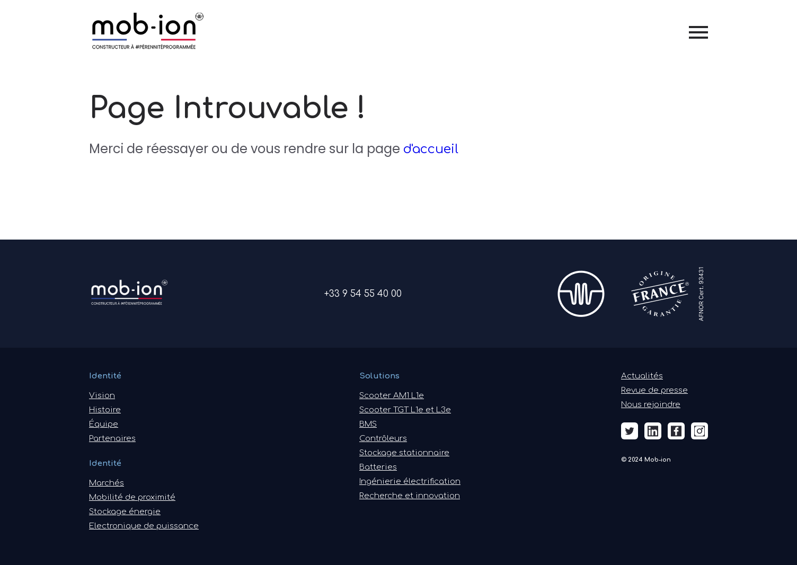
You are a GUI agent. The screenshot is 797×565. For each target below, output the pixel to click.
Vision (102, 395)
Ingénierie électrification (410, 481)
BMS (368, 424)
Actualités (642, 376)
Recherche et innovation (409, 495)
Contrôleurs (383, 438)
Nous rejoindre (650, 404)
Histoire (105, 409)
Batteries (378, 467)
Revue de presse (654, 390)
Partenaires (112, 438)
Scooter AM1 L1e (391, 395)
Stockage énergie (125, 511)
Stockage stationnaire (404, 452)
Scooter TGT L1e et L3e (405, 409)
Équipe (103, 424)
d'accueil (430, 149)
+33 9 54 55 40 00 (363, 294)
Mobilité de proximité (132, 497)
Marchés (106, 483)
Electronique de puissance (144, 526)
